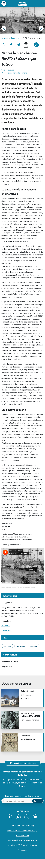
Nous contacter (22, 835)
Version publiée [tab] (7, 70)
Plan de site (22, 850)
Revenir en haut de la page (24, 763)
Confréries (25, 735)
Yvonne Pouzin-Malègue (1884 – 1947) (30, 714)
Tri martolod (6, 630)
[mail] (37, 801)
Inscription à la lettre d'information (22, 840)
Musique (7, 646)
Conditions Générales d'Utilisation (22, 845)
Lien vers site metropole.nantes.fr (21, 830)
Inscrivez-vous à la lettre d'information (22, 795)
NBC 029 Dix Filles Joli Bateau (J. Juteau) (23, 587)
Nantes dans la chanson (27, 646)
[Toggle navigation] (3, 3)
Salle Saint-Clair (28, 691)
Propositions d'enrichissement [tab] (14, 73)
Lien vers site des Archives (21, 825)
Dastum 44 (5, 625)
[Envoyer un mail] (22, 800)
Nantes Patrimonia (6, 587)
